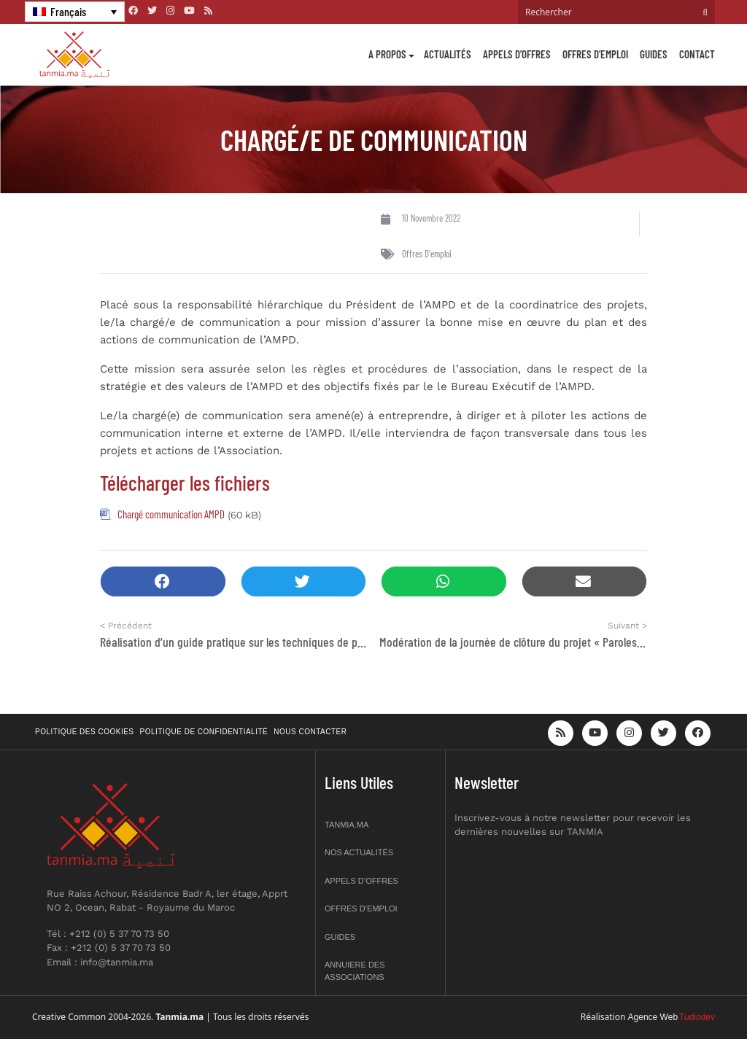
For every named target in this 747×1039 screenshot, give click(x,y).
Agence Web (653, 1017)
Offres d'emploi (427, 254)
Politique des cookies (84, 732)
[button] (163, 581)
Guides (653, 54)
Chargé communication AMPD (171, 514)
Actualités (447, 54)
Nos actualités (359, 852)
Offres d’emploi (595, 54)
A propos (387, 54)
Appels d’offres (517, 54)
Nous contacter (310, 732)
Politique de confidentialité (204, 732)
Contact (697, 54)
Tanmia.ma (346, 824)
